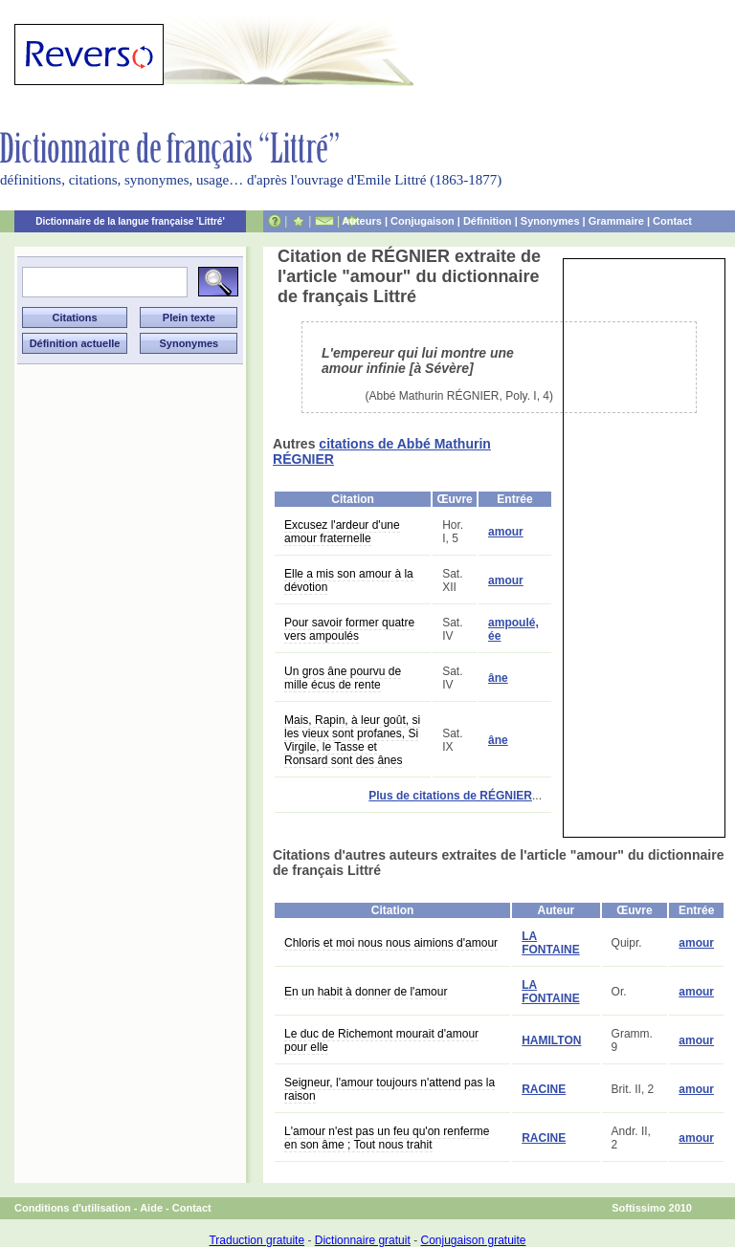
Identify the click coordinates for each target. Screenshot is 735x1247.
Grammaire (616, 221)
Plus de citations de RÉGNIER (450, 795)
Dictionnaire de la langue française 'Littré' (130, 221)
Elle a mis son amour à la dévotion (348, 580)
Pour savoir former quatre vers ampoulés (349, 629)
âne (498, 678)
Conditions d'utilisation (72, 1208)
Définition (487, 221)
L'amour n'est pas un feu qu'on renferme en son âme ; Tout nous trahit (386, 1138)
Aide (151, 1208)
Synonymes (550, 221)
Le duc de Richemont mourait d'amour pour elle (381, 1040)
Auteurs (362, 221)
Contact (672, 221)
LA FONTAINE (550, 943)
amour (505, 531)
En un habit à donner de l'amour (365, 991)
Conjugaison (422, 221)
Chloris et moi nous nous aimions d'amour (391, 943)
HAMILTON (551, 1040)
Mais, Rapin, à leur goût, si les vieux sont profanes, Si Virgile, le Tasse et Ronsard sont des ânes (352, 740)
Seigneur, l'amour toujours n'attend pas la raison (389, 1089)
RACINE (544, 1089)
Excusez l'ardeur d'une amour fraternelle (342, 531)
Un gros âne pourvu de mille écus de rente (342, 678)
